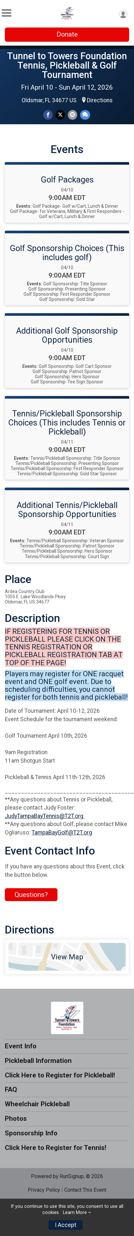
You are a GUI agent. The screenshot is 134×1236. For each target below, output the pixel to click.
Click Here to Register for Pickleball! (60, 1075)
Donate (67, 34)
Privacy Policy (44, 1190)
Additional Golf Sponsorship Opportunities (67, 335)
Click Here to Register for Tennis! (55, 1148)
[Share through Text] (85, 114)
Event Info (20, 1046)
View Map (67, 957)
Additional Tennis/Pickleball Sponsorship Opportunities (67, 509)
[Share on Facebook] (48, 114)
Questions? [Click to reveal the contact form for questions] (31, 895)
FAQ (11, 1089)
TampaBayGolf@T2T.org (62, 832)
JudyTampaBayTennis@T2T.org (45, 816)
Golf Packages (67, 179)
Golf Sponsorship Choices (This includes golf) (67, 252)
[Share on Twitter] (60, 114)
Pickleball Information (38, 1061)
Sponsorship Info (31, 1133)
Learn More (75, 1212)
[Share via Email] (72, 114)
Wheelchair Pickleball (37, 1104)
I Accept (65, 1225)
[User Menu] (123, 14)
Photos (16, 1118)
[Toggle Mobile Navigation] (6, 13)
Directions (100, 100)
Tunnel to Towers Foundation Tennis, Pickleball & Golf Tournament (67, 65)
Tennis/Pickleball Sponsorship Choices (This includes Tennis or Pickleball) (67, 422)
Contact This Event (85, 1190)
